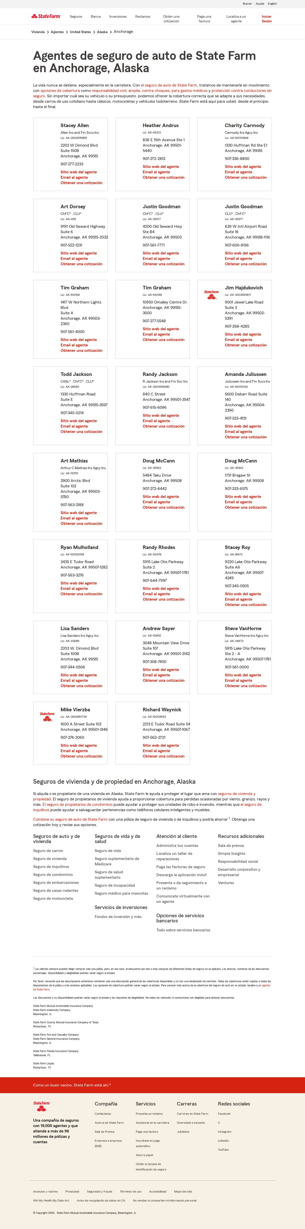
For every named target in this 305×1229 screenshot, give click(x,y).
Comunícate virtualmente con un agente (183, 899)
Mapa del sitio (183, 1191)
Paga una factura (147, 1131)
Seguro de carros (48, 851)
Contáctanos (103, 1113)
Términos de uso (130, 1191)
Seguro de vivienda (50, 859)
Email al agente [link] (74, 177)
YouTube (223, 1149)
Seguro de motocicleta (53, 898)
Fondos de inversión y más (118, 917)
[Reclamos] (143, 17)
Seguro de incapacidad (115, 885)
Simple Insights (231, 854)
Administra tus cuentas (177, 846)
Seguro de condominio (53, 875)
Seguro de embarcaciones (56, 883)
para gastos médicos (189, 91)
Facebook (224, 1113)
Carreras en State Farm (192, 1113)
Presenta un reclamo (149, 1113)
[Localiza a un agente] (236, 19)
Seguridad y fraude (99, 1191)
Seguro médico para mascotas (121, 893)
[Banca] (95, 17)
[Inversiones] (118, 17)
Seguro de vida (108, 851)
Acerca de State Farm (109, 1122)
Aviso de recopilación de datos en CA (101, 1200)
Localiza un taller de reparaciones (174, 856)
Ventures (226, 883)
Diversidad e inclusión (191, 1122)
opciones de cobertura (60, 91)
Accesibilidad (157, 1191)
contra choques (155, 91)
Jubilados (183, 1131)
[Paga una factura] (204, 19)
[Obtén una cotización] (171, 19)
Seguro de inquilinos (51, 867)
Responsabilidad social (238, 861)
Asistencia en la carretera (152, 1122)
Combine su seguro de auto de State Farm (70, 819)
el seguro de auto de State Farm (169, 85)
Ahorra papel (144, 1155)
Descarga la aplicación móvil (181, 875)
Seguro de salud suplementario (109, 875)
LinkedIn (223, 1140)
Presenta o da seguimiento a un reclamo (181, 885)
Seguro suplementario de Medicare (117, 861)
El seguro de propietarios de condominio (77, 804)
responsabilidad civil (109, 91)
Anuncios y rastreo (45, 1191)
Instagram (224, 1131)
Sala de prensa (231, 846)
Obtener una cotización (81, 183)
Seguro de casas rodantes (55, 890)
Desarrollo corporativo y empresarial (239, 872)
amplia (134, 91)
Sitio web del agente (79, 172)
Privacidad (72, 1191)
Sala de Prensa (104, 1131)
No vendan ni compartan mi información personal (164, 1200)
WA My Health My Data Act (51, 1200)
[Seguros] (76, 17)
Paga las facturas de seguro (180, 867)
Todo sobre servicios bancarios (183, 930)
